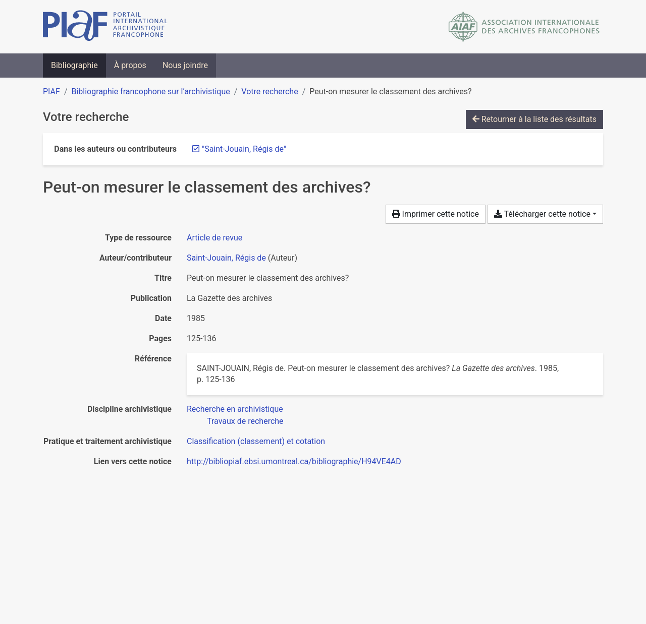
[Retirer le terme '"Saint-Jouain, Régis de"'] (244, 149)
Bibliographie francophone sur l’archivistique (150, 91)
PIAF (51, 91)
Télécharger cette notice (542, 214)
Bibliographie (74, 65)
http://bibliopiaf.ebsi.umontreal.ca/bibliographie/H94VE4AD (294, 461)
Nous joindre (185, 65)
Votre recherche (269, 91)
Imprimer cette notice (435, 214)
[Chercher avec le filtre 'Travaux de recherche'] (245, 421)
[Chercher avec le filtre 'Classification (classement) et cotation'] (256, 441)
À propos (130, 65)
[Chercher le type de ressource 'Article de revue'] (214, 237)
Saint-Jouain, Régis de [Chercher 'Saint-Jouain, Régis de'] (226, 258)
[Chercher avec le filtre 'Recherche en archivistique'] (235, 409)
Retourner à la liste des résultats (534, 119)
